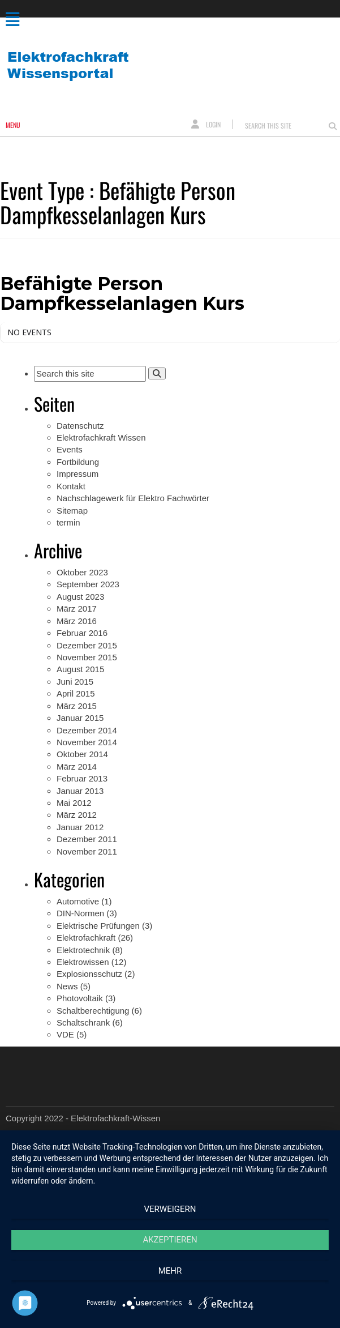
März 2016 (77, 621)
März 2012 (77, 814)
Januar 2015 (80, 718)
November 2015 (87, 657)
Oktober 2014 (82, 754)
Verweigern (170, 1209)
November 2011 (87, 851)
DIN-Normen (80, 913)
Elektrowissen (83, 962)
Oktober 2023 (82, 572)
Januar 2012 (80, 827)
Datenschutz (80, 425)
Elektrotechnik (83, 950)
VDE (65, 1034)
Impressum (77, 474)
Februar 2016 (82, 633)
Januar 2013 (80, 791)
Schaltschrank (83, 1022)
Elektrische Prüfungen (98, 925)
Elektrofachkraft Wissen (101, 437)
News (67, 986)
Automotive (78, 901)
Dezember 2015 (87, 645)
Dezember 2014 (87, 730)
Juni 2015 (75, 681)
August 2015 (80, 669)
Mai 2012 (74, 803)
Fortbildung (78, 462)
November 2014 (87, 742)
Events (70, 449)
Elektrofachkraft (86, 937)
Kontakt (71, 486)
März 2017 (77, 608)
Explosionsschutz (89, 974)
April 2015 (76, 693)
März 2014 (77, 766)
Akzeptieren (170, 1240)
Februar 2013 (82, 778)
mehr (170, 1271)
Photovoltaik (80, 998)
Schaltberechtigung (93, 1010)
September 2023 (88, 584)
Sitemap (72, 510)
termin (68, 522)
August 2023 (80, 596)
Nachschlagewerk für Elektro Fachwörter (133, 498)
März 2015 (77, 706)
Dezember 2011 (87, 839)
